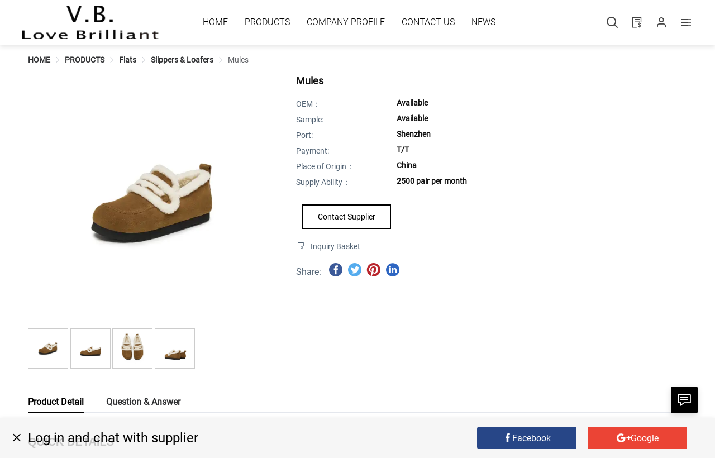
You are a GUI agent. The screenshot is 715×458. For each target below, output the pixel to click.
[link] (39, 59)
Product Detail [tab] (56, 402)
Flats (127, 59)
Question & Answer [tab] (143, 402)
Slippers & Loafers (182, 59)
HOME (39, 59)
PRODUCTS (84, 59)
